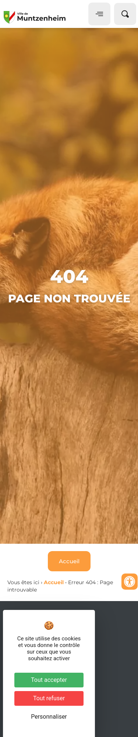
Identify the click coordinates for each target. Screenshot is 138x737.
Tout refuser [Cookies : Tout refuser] (49, 698)
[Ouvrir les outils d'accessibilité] (129, 582)
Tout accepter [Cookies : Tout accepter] (49, 679)
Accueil (54, 582)
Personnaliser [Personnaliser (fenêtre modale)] (49, 716)
